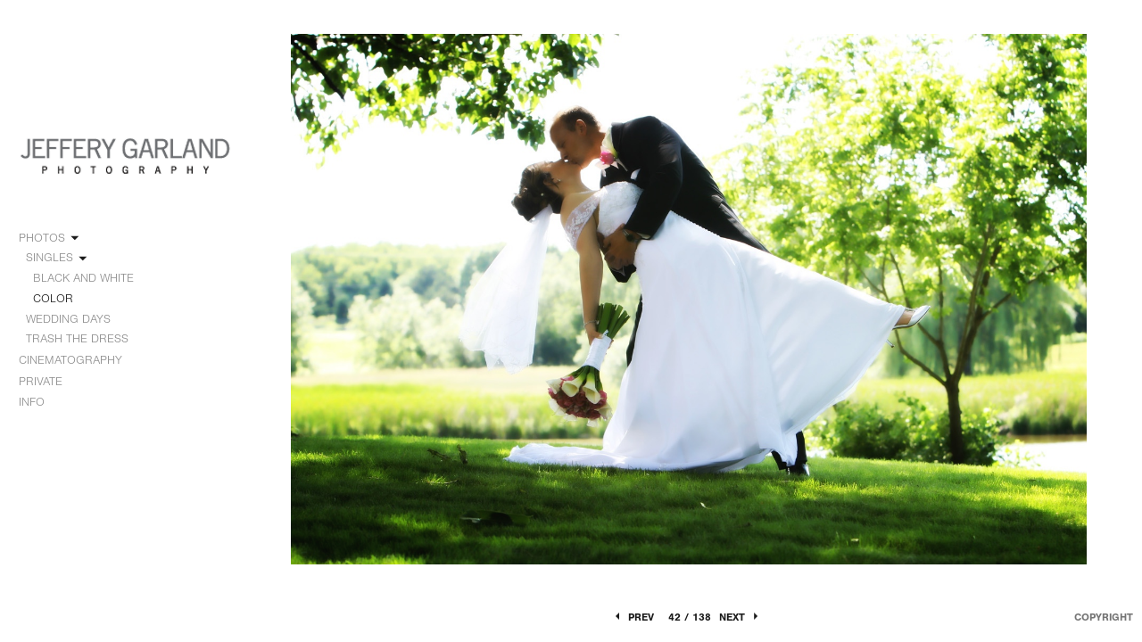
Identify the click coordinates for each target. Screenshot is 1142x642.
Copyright (1103, 617)
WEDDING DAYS (76, 319)
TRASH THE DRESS (77, 338)
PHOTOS (50, 238)
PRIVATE (40, 381)
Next (740, 617)
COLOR (53, 298)
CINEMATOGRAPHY (78, 360)
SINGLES (57, 258)
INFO (40, 402)
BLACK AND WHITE (83, 277)
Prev (633, 617)
